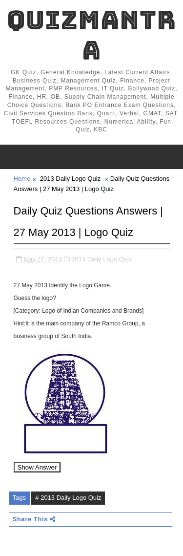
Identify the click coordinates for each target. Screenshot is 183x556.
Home (22, 178)
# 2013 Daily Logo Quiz (68, 497)
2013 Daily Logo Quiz (70, 178)
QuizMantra (91, 35)
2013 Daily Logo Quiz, (102, 259)
